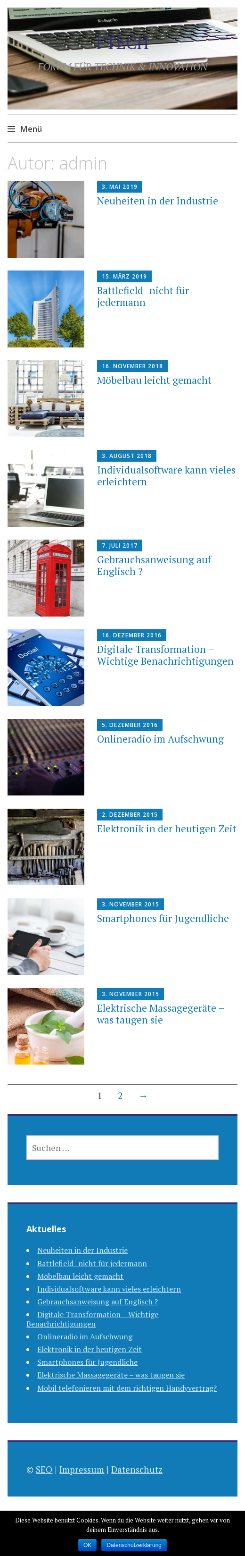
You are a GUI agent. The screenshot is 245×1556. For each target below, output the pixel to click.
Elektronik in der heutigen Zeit (167, 828)
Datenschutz (137, 1469)
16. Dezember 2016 (132, 635)
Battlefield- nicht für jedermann (143, 296)
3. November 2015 (130, 904)
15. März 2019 (124, 276)
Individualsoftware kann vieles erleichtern (166, 475)
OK (87, 1545)
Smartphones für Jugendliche (163, 918)
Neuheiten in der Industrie (157, 200)
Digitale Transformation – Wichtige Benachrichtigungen (165, 655)
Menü (31, 128)
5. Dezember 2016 (130, 725)
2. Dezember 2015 (130, 815)
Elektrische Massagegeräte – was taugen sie (160, 1013)
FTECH (122, 43)
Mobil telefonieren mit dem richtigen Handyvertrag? (127, 1388)
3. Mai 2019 (120, 187)
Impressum (81, 1469)
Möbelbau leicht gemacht (154, 380)
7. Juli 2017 (120, 545)
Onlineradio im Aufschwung (160, 738)
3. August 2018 (127, 456)
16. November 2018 (132, 366)
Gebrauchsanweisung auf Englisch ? (154, 565)
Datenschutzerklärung (134, 1545)
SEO (44, 1469)
